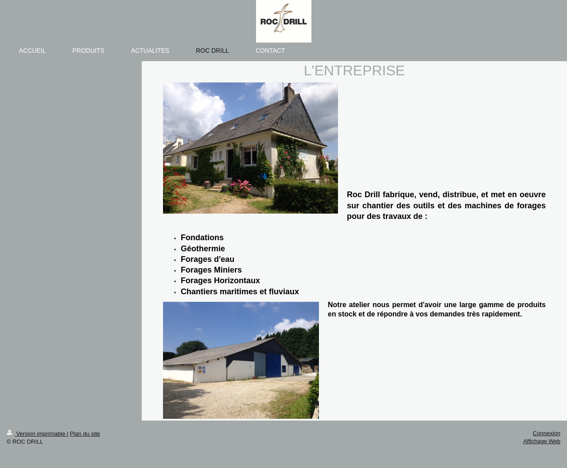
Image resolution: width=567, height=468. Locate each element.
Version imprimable (37, 433)
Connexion (546, 433)
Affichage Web (541, 441)
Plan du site (85, 433)
